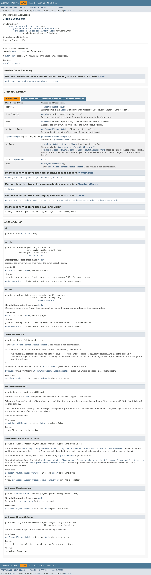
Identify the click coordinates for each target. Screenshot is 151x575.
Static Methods (30, 99)
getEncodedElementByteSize (55, 129)
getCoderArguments (24, 178)
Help (55, 3)
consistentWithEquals (52, 107)
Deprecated (39, 3)
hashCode (57, 178)
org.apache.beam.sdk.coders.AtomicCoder (35, 31)
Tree (30, 3)
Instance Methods (51, 99)
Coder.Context (12, 81)
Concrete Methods (74, 99)
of (42, 160)
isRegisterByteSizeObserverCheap (59, 144)
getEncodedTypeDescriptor (55, 137)
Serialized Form (11, 63)
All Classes (57, 8)
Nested (13, 11)
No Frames (42, 8)
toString (9, 189)
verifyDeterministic (52, 164)
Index (49, 3)
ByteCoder (19, 160)
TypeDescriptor (14, 137)
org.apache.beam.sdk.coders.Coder (23, 26)
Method (36, 11)
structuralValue (61, 200)
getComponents (43, 178)
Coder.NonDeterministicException (40, 81)
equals (8, 178)
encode (44, 122)
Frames (33, 8)
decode (44, 114)
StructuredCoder (88, 184)
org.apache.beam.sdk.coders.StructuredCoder (33, 28)
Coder (102, 76)
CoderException (35, 255)
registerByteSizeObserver (37, 200)
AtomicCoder (18, 51)
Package (15, 3)
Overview (5, 3)
